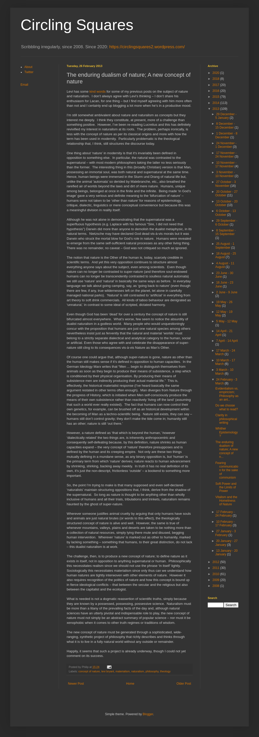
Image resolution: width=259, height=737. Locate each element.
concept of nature (89, 671)
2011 (216, 568)
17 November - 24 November (225, 154)
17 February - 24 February (225, 513)
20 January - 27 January (226, 542)
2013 (216, 109)
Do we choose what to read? (226, 407)
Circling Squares (77, 24)
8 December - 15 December (225, 125)
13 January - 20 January (226, 552)
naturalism (137, 671)
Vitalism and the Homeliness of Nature (226, 500)
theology (165, 671)
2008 (216, 586)
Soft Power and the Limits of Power (225, 487)
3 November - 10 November (225, 174)
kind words (97, 91)
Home (130, 683)
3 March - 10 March (224, 371)
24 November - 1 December (225, 145)
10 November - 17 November (225, 164)
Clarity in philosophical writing (226, 418)
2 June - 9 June (226, 292)
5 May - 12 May (226, 321)
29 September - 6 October (226, 222)
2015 (216, 97)
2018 (216, 79)
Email (24, 84)
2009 (216, 580)
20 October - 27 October (226, 193)
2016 (216, 91)
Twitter (28, 72)
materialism (122, 671)
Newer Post (76, 683)
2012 (216, 562)
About (28, 67)
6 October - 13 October (225, 212)
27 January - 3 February (225, 533)
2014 (216, 103)
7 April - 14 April (227, 341)
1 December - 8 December (226, 135)
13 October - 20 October (226, 203)
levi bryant (107, 671)
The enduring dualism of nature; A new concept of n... (226, 449)
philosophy (152, 671)
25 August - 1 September (224, 245)
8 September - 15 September (225, 232)
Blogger (148, 714)
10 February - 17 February (225, 523)
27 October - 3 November (225, 183)
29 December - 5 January (225, 116)
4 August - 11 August (224, 265)
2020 (216, 73)
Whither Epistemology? (226, 432)
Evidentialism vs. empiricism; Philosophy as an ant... (226, 394)
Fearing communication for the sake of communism (226, 470)
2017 (216, 85)
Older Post (183, 683)
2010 (216, 574)
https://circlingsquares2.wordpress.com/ (147, 46)
